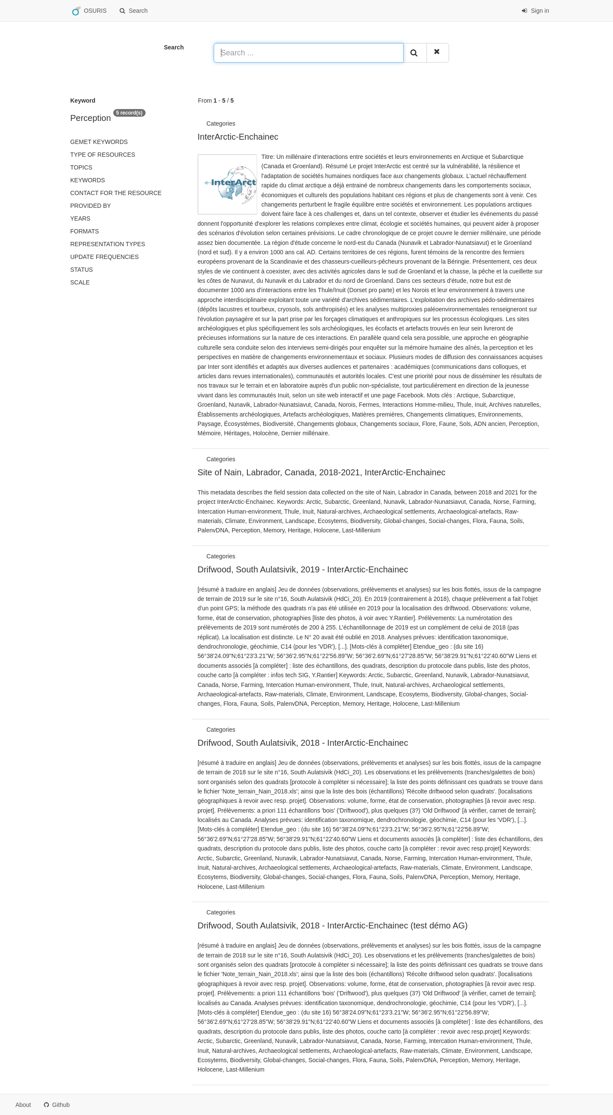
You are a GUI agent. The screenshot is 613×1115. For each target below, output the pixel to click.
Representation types (107, 244)
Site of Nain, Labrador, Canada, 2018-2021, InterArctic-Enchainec (322, 472)
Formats (84, 231)
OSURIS (88, 11)
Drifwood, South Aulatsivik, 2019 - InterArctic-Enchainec (303, 569)
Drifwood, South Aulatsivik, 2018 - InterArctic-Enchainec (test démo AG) (333, 925)
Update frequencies (104, 256)
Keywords (87, 180)
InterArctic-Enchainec (238, 136)
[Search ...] (309, 53)
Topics (81, 167)
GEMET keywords (99, 141)
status (81, 269)
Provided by (90, 205)
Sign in (535, 10)
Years (80, 218)
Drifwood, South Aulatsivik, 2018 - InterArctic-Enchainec (303, 742)
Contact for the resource (116, 193)
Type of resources (102, 154)
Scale (80, 282)
